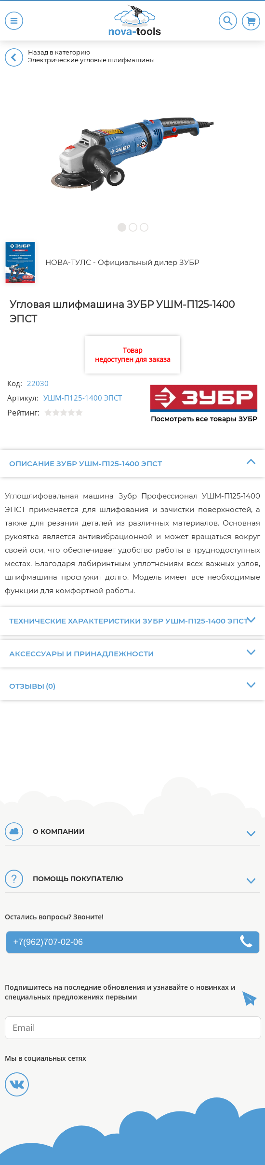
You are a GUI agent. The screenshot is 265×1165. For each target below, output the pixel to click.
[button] (121, 227)
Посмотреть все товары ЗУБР (204, 419)
